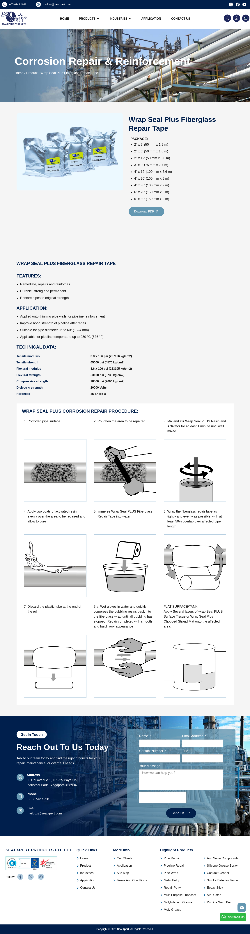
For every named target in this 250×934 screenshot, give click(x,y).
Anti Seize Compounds (222, 858)
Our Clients (124, 858)
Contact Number (151, 751)
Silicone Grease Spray (221, 865)
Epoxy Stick (214, 887)
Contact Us (180, 18)
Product (85, 865)
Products (89, 18)
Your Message (149, 766)
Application (151, 18)
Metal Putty (171, 880)
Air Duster (213, 895)
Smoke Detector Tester (222, 880)
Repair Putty (172, 887)
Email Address (193, 736)
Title (185, 751)
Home (64, 18)
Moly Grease (172, 909)
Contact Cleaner (217, 873)
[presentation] (162, 797)
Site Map (122, 873)
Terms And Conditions (131, 880)
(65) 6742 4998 (38, 799)
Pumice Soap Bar (218, 902)
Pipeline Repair (174, 865)
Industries (120, 18)
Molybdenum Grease (177, 902)
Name (144, 736)
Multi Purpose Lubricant (179, 895)
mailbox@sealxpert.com (44, 813)
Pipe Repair (171, 858)
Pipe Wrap (170, 873)
